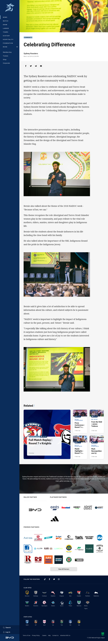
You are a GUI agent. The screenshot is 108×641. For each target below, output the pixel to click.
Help (49, 635)
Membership (7, 52)
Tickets (5, 56)
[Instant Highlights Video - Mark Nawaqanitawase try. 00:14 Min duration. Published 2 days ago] (97, 447)
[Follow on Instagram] (59, 579)
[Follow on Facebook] (49, 579)
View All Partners (63, 569)
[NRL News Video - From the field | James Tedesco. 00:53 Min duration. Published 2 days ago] (97, 421)
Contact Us (55, 635)
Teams (5, 32)
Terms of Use (26, 635)
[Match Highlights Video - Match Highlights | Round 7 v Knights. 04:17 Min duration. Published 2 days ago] (80, 447)
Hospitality (8, 39)
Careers (44, 635)
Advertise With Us (65, 635)
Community (28, 37)
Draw (5, 24)
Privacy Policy (36, 635)
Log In (6, 632)
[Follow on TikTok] (45, 579)
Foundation (8, 43)
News (5, 17)
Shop (4, 59)
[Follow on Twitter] (54, 579)
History (6, 36)
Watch (5, 21)
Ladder (6, 28)
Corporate (6, 63)
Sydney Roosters (31, 53)
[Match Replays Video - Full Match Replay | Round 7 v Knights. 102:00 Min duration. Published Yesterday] (47, 434)
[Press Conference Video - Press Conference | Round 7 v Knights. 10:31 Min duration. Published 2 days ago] (80, 421)
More (10, 47)
